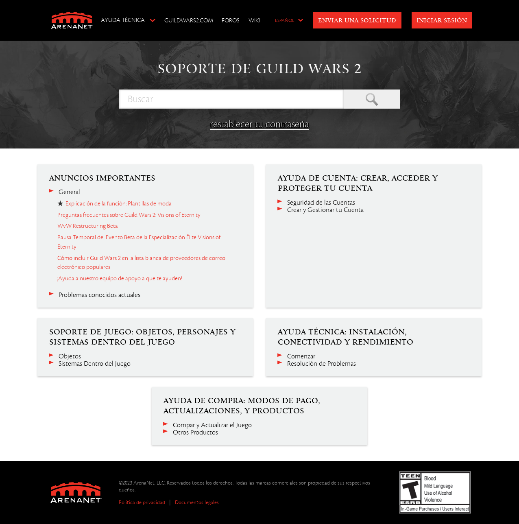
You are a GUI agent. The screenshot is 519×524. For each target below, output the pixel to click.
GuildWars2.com (188, 20)
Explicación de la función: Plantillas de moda (118, 203)
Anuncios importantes (102, 178)
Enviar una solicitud (357, 20)
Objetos (70, 356)
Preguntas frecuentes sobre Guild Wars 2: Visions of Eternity (129, 214)
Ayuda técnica (123, 20)
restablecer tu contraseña (259, 124)
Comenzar (301, 356)
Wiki (254, 20)
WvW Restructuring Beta (87, 225)
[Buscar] (231, 99)
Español (284, 21)
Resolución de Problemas (321, 363)
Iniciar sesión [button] (442, 20)
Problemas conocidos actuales (99, 295)
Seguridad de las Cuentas (321, 202)
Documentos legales (197, 502)
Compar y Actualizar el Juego (212, 425)
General (69, 192)
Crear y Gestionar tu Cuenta (325, 210)
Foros (231, 20)
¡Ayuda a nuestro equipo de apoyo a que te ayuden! (119, 278)
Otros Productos (195, 432)
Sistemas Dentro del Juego (95, 363)
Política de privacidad (142, 502)
